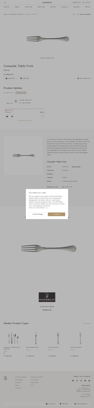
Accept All (56, 214)
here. (46, 207)
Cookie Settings (37, 214)
